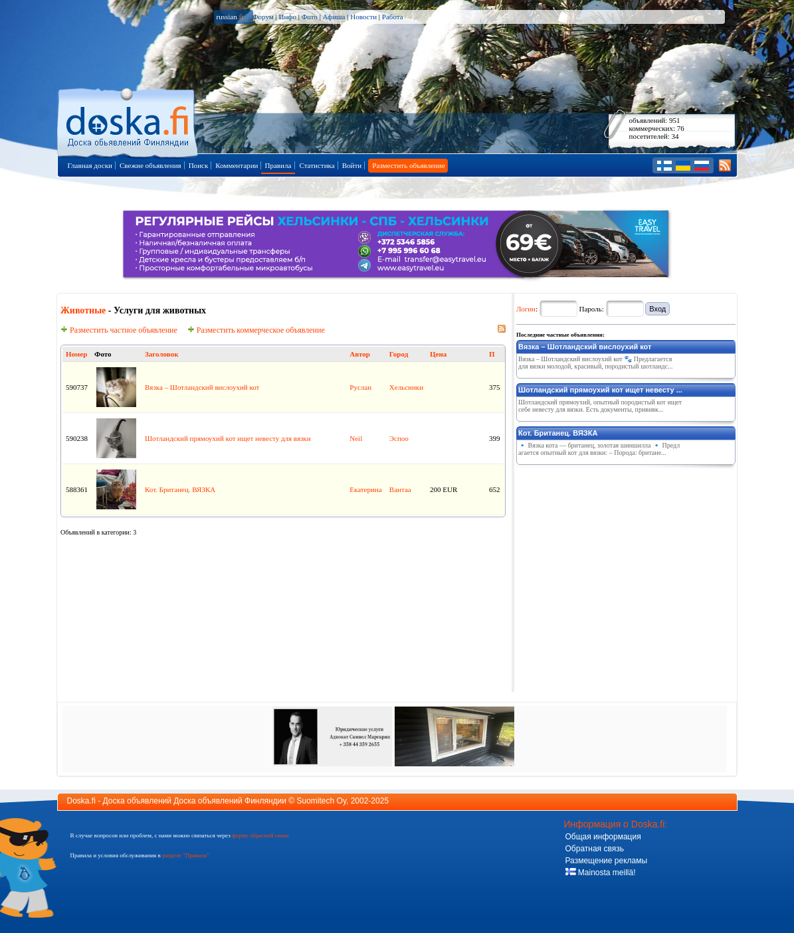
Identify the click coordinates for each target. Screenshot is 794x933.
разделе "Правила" (185, 855)
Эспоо (399, 438)
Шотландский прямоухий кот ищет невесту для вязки (228, 438)
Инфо (287, 17)
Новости (363, 17)
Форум (263, 17)
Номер (76, 354)
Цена (438, 354)
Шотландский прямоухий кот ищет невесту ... (600, 390)
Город (398, 354)
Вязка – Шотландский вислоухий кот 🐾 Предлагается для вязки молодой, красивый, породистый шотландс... (595, 362)
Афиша (334, 17)
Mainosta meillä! (600, 872)
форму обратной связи (260, 835)
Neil (355, 438)
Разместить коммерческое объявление (256, 330)
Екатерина (365, 489)
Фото (310, 17)
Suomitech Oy (321, 801)
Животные (83, 310)
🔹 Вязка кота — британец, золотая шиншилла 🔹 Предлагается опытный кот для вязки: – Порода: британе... (599, 449)
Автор (359, 354)
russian (230, 17)
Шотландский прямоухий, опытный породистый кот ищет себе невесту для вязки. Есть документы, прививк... (600, 405)
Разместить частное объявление (118, 330)
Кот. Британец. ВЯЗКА (180, 489)
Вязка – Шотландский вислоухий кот (202, 387)
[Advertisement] (616, 552)
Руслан (360, 387)
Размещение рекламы (606, 860)
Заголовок (161, 354)
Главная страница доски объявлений (128, 120)
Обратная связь (594, 848)
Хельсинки (406, 387)
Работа (392, 17)
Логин (526, 309)
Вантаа (400, 489)
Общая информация (603, 836)
